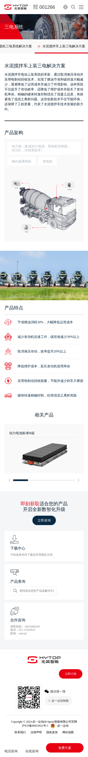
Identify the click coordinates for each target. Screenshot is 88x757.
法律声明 (36, 732)
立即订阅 (70, 674)
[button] (9, 480)
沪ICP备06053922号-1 (35, 725)
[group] (61, 46)
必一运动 (63, 725)
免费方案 (64, 748)
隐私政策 (52, 732)
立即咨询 (44, 520)
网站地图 (68, 732)
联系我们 (20, 732)
